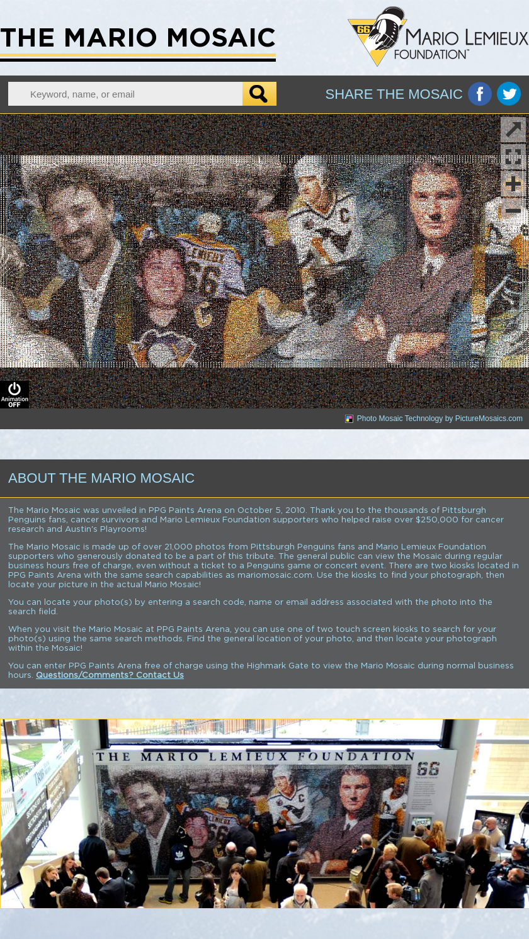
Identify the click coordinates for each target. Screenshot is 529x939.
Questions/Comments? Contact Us (110, 676)
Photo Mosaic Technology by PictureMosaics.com (440, 418)
